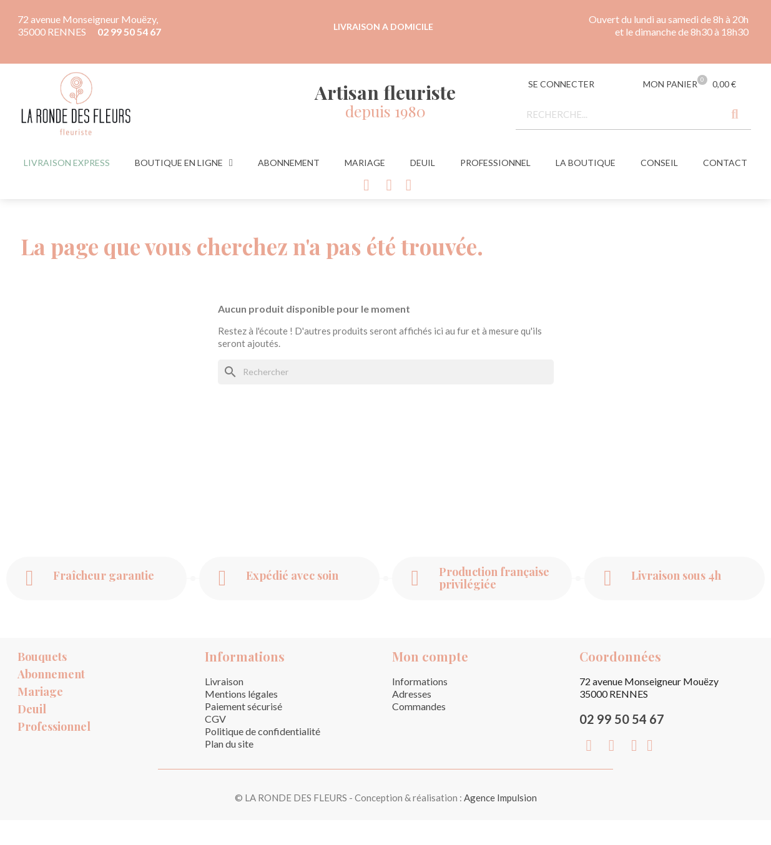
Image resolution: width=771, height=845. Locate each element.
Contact (725, 162)
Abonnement (289, 162)
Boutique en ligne (184, 163)
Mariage (365, 162)
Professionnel (495, 162)
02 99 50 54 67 (129, 31)
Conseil (659, 162)
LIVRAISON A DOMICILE (383, 26)
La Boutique (586, 162)
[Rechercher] (386, 371)
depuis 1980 (385, 110)
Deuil (422, 162)
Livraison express (67, 162)
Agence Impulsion (500, 797)
